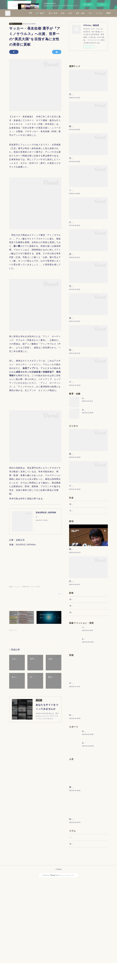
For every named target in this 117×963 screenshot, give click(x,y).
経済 (87, 13)
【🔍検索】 (57, 13)
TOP (47, 13)
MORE (108, 13)
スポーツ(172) (35, 586)
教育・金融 (97, 13)
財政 (80, 13)
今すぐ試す (87, 4)
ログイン (103, 5)
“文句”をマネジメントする (80, 918)
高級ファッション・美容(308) (19, 586)
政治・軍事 (70, 13)
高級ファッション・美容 (15, 23)
